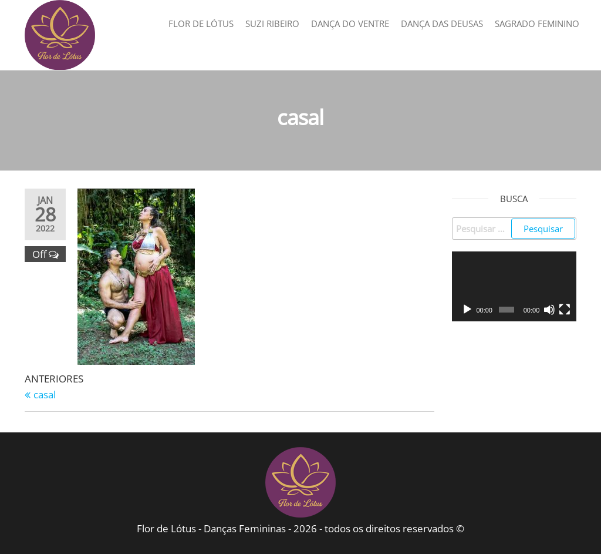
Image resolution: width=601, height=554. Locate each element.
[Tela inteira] (564, 309)
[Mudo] (549, 309)
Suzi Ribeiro (272, 23)
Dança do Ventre (350, 23)
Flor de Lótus (201, 23)
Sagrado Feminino (537, 23)
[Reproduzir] (467, 309)
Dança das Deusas (442, 23)
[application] (514, 286)
